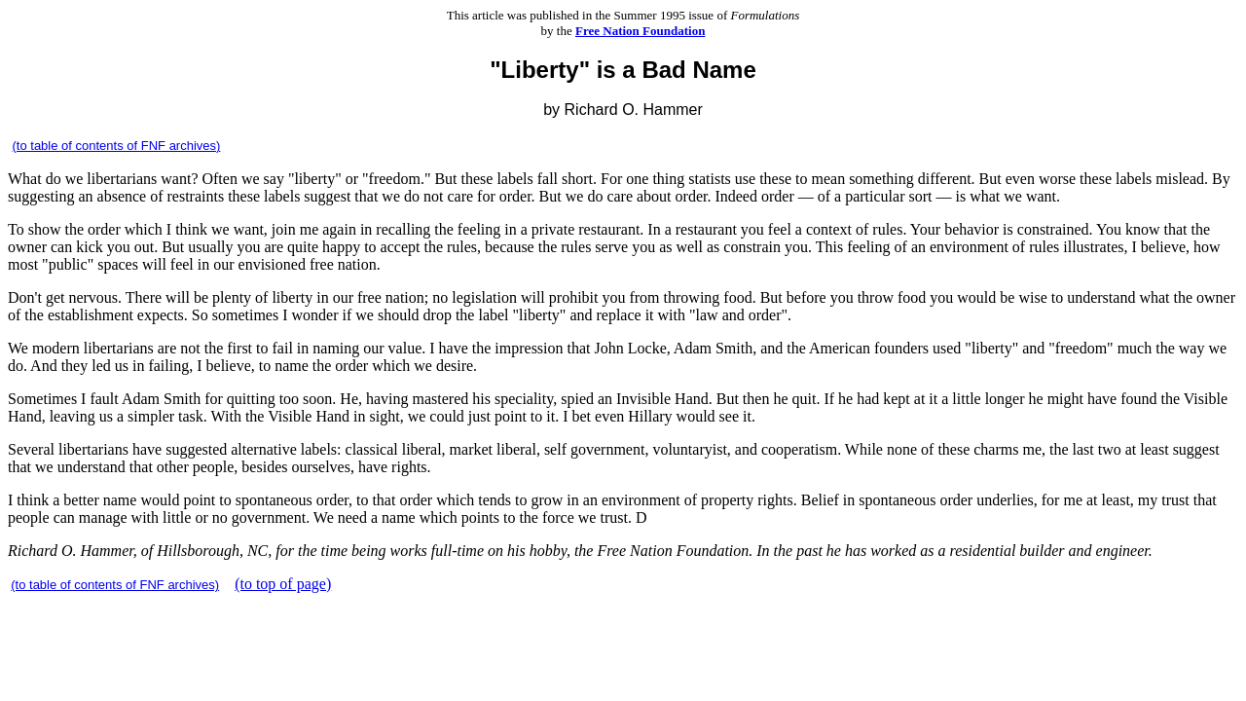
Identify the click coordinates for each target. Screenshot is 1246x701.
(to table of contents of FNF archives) (117, 145)
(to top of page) (283, 583)
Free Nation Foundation (640, 30)
